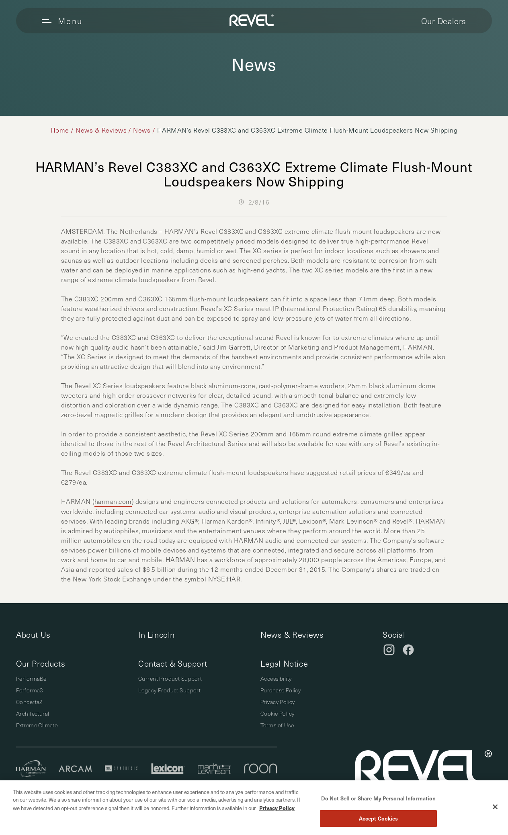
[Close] (495, 807)
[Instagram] (389, 649)
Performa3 (29, 690)
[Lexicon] (168, 770)
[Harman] (31, 769)
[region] (254, 807)
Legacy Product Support (169, 690)
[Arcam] (75, 770)
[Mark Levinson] (214, 770)
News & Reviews (101, 130)
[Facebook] (408, 649)
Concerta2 (29, 702)
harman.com (113, 501)
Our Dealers (443, 21)
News (141, 130)
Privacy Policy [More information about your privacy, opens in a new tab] (277, 808)
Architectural (32, 713)
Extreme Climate (36, 725)
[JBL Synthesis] (121, 770)
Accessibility (275, 678)
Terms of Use (277, 725)
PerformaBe (31, 678)
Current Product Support (170, 678)
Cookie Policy (277, 713)
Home (60, 130)
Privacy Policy (277, 702)
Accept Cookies (378, 818)
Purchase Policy (280, 690)
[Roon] (261, 769)
